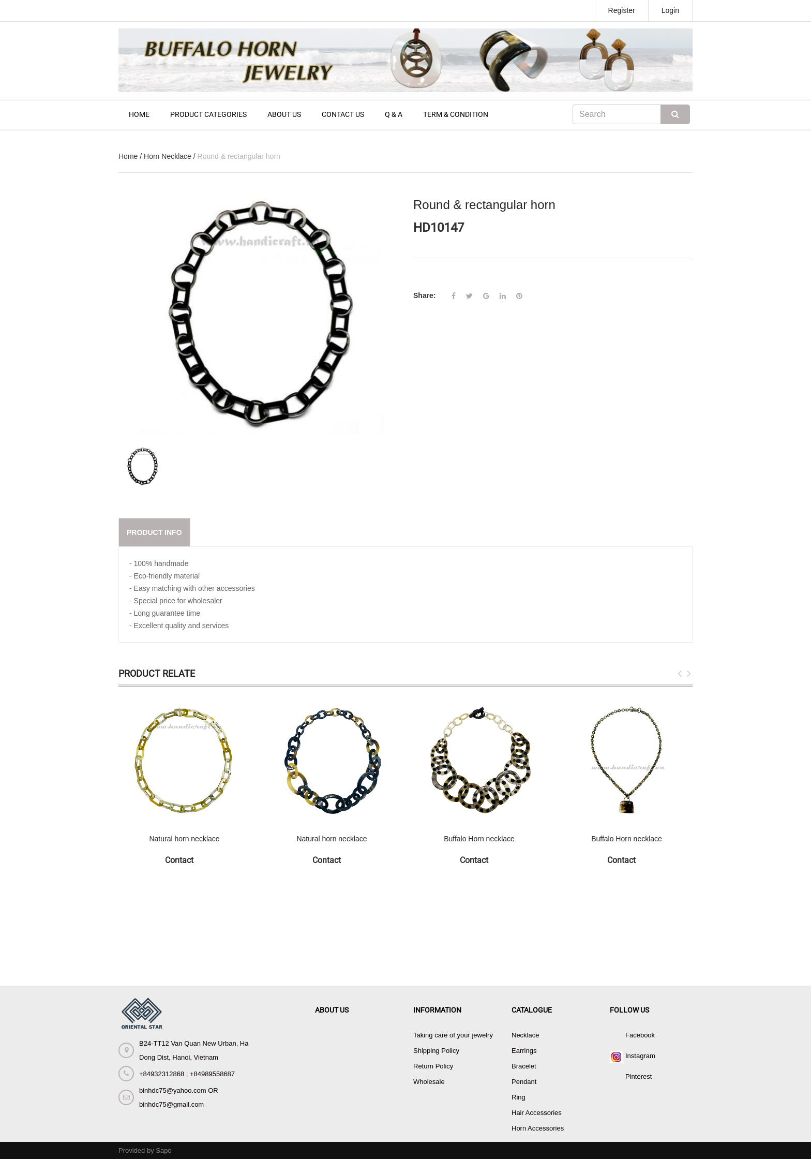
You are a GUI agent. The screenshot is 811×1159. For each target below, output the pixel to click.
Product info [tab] (154, 532)
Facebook (640, 1035)
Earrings (524, 1050)
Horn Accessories (538, 1128)
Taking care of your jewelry (453, 1035)
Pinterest (638, 1076)
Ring (518, 1097)
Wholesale (429, 1082)
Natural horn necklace (184, 839)
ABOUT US (284, 114)
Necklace (525, 1035)
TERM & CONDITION (455, 114)
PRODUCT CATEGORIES (208, 114)
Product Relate (156, 673)
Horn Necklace (167, 156)
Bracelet (524, 1066)
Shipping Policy (436, 1050)
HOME (139, 114)
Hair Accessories (537, 1113)
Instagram (640, 1056)
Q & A (393, 114)
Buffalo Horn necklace (479, 839)
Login (670, 10)
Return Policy (433, 1066)
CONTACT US (343, 114)
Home (128, 156)
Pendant (524, 1082)
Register (621, 10)
